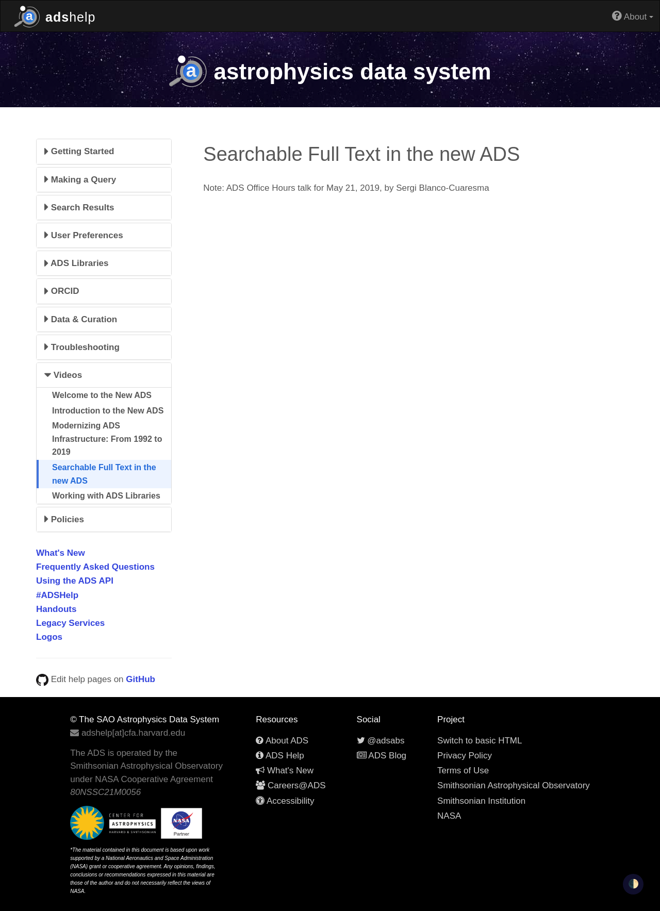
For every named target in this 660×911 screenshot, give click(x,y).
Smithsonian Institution (481, 801)
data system (330, 71)
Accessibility (285, 801)
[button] (103, 151)
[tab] (104, 151)
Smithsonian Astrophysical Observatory (513, 785)
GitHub (140, 679)
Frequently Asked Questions (95, 567)
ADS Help (280, 755)
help (54, 16)
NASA (449, 816)
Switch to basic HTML (479, 741)
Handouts (56, 609)
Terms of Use (463, 770)
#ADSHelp (57, 595)
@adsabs (381, 741)
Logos (49, 637)
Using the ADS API (74, 581)
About (632, 16)
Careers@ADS (290, 785)
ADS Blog (382, 755)
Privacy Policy (464, 755)
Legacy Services (70, 623)
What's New (60, 553)
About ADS (282, 741)
